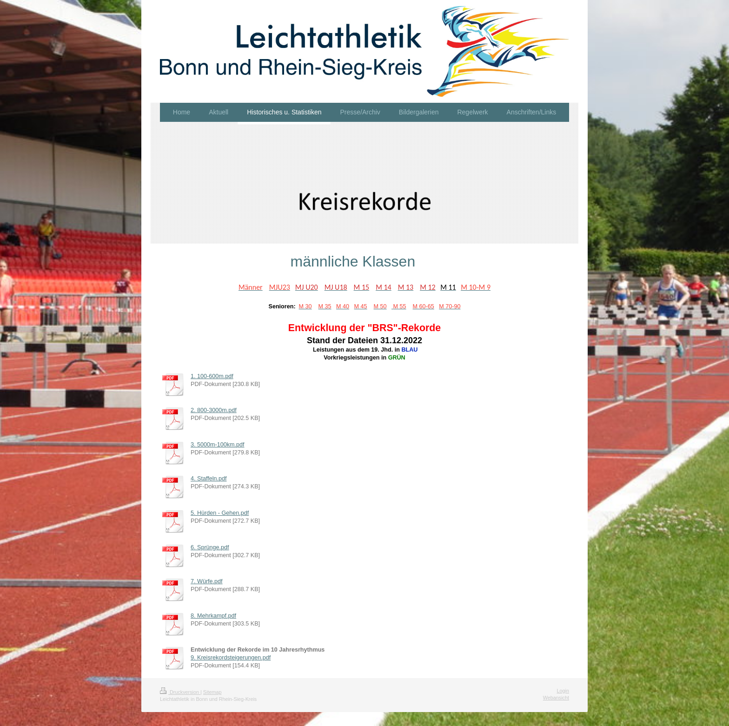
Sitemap (212, 692)
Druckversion (180, 692)
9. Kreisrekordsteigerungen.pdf (231, 657)
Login (563, 690)
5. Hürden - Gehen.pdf (220, 513)
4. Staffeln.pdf (209, 478)
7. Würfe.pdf (207, 581)
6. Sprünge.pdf (210, 547)
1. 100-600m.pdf (212, 376)
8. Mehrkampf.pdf (213, 616)
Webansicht (556, 697)
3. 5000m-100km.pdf (218, 444)
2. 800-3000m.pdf (214, 410)
